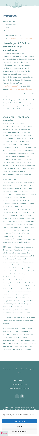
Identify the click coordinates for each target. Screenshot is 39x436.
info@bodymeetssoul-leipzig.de (20, 38)
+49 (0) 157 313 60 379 (19, 384)
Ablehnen (19, 426)
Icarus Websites (22, 409)
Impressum (7, 369)
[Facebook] (17, 396)
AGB (19, 373)
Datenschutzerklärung (23, 369)
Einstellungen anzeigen (19, 431)
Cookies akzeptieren (19, 421)
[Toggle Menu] (35, 5)
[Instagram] (22, 396)
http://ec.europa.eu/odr (11, 86)
